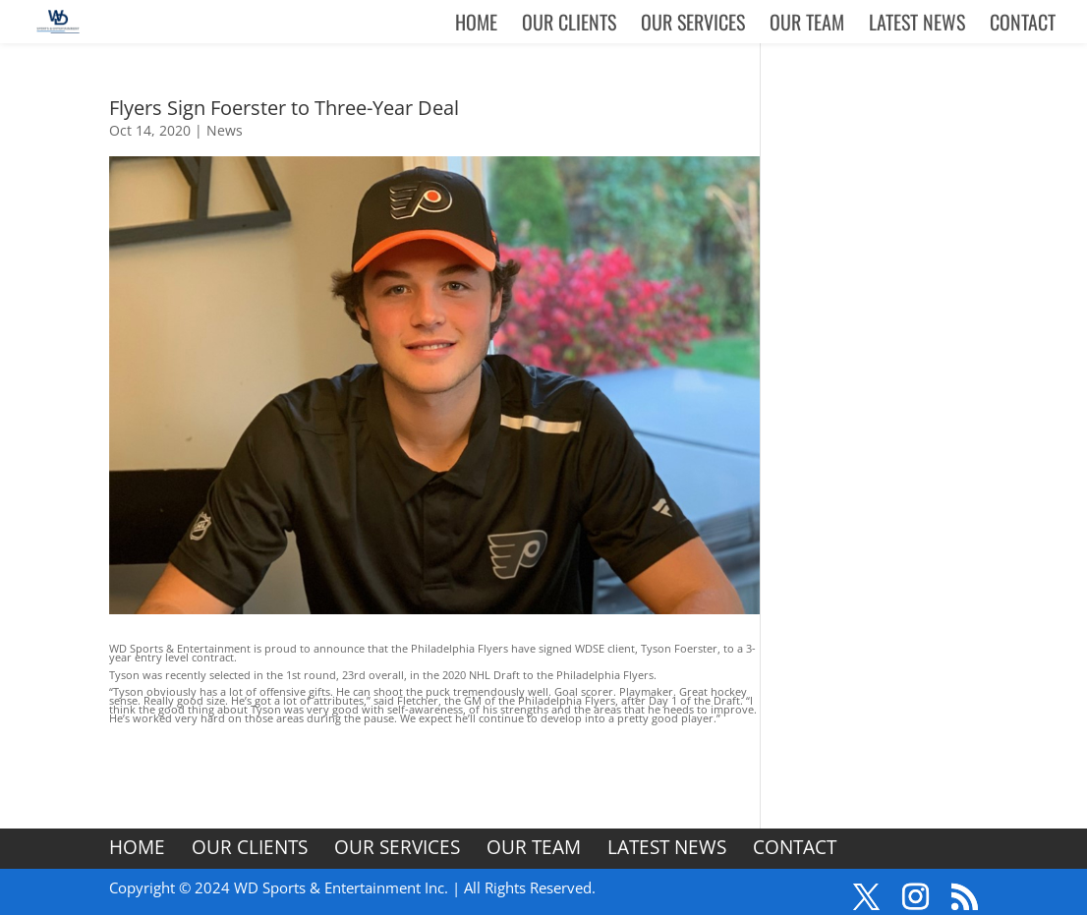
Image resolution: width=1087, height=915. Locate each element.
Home (476, 25)
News (224, 130)
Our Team (807, 25)
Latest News (917, 25)
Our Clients (569, 25)
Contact (1023, 25)
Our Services (693, 25)
